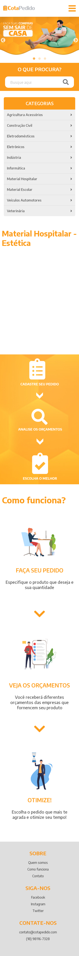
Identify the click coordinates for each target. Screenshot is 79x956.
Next (75, 40)
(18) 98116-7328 (38, 939)
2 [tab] (39, 59)
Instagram (38, 904)
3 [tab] (45, 59)
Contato (38, 876)
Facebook (38, 897)
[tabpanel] (39, 37)
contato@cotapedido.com (38, 932)
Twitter (38, 911)
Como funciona (38, 869)
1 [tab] (34, 59)
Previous (2, 40)
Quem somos (38, 862)
